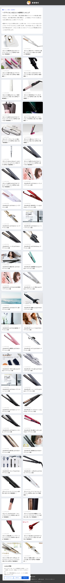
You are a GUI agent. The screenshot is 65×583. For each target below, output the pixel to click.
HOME (32, 576)
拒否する (17, 577)
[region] (16, 572)
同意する (25, 577)
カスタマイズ (8, 577)
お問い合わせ (41, 579)
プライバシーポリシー (50, 579)
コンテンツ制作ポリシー (32, 579)
